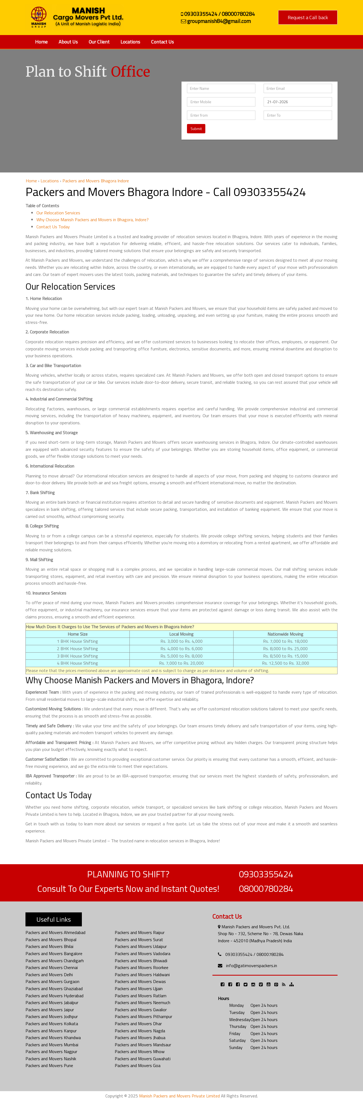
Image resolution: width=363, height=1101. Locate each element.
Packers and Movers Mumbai (51, 1044)
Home (41, 41)
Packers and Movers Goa (137, 1065)
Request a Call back (308, 17)
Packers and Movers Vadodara (142, 953)
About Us (68, 41)
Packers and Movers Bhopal (50, 939)
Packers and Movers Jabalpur (51, 1002)
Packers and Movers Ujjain (139, 988)
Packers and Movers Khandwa (53, 1037)
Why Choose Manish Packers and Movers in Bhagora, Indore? (92, 219)
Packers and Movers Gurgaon (52, 981)
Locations (130, 41)
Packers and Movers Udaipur (141, 946)
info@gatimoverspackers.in (251, 965)
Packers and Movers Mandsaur (143, 1044)
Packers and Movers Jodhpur (51, 1016)
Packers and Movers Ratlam (140, 995)
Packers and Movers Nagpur (51, 1051)
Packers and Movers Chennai (51, 967)
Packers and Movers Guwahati (143, 1058)
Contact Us (162, 41)
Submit (196, 128)
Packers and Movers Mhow (140, 1051)
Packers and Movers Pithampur (143, 1016)
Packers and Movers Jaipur (49, 1009)
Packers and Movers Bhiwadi (141, 960)
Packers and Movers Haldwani (142, 974)
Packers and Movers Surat (139, 939)
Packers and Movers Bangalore (53, 953)
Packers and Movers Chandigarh (54, 960)
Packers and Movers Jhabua (140, 1037)
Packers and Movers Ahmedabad (55, 932)
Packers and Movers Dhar (138, 1023)
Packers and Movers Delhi (49, 974)
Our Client (99, 41)
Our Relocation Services (58, 212)
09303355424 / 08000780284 (254, 954)
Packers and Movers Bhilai (49, 946)
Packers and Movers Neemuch (142, 1002)
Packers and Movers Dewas (140, 981)
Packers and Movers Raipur (140, 932)
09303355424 (266, 874)
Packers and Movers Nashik (50, 1058)
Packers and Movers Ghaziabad (54, 988)
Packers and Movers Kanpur (51, 1030)
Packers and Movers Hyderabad (54, 995)
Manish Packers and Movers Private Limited (179, 1096)
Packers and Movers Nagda (140, 1030)
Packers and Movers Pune (49, 1065)
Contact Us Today (53, 226)
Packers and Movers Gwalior (141, 1009)
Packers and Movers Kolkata (51, 1023)
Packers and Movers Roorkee (141, 967)
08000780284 (266, 888)
